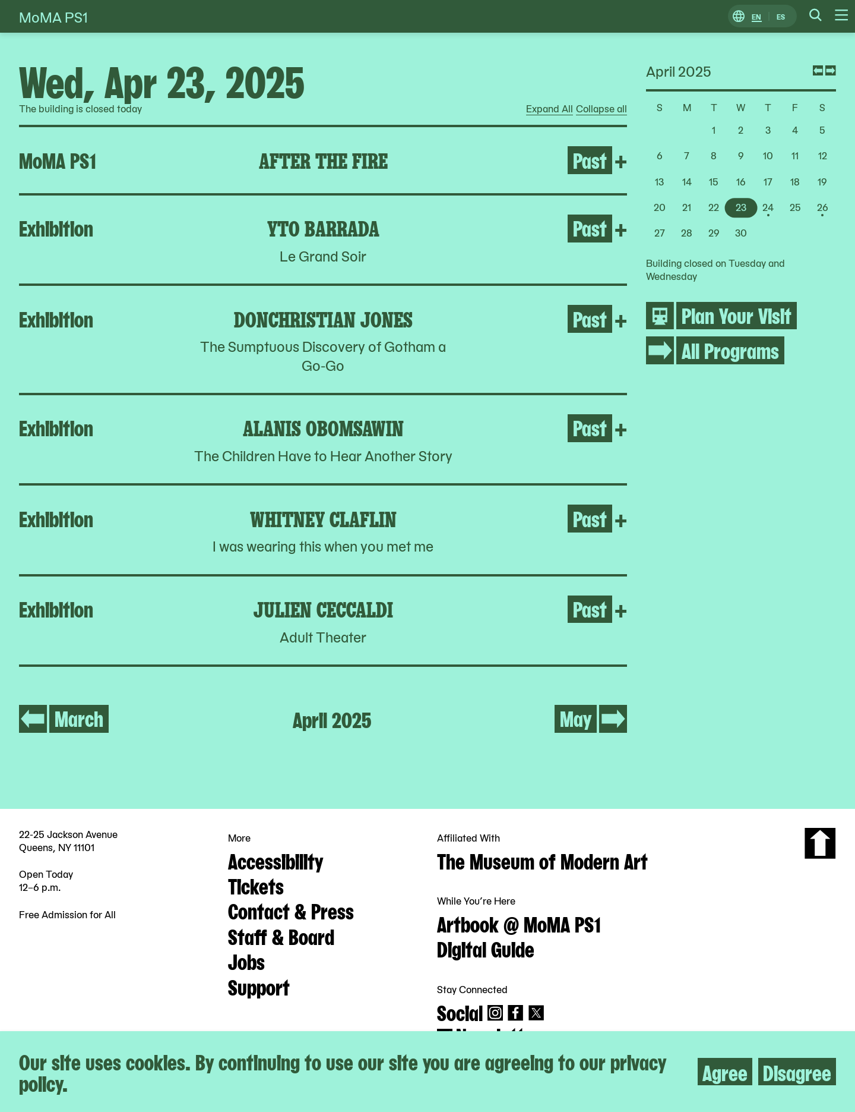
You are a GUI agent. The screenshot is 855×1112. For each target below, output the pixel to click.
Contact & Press (291, 909)
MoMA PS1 (53, 16)
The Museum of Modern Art (542, 860)
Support (259, 986)
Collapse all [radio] (601, 108)
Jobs (246, 960)
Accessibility (275, 860)
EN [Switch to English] (756, 16)
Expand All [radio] (549, 108)
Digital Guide (485, 948)
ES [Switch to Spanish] (781, 16)
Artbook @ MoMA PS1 (519, 923)
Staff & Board (281, 935)
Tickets (256, 885)
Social (460, 1011)
